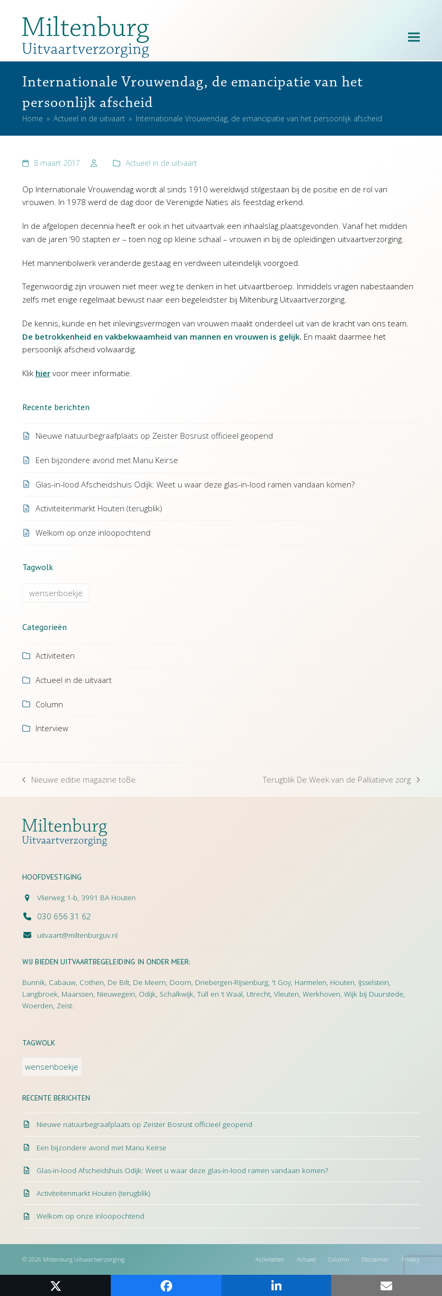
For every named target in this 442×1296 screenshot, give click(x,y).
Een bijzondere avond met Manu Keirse (107, 460)
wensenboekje (56, 593)
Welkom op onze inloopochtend (93, 532)
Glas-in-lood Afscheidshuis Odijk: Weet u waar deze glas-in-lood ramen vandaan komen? (195, 484)
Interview (52, 728)
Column (49, 704)
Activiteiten (55, 655)
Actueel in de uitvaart (161, 163)
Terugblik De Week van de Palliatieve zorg (341, 780)
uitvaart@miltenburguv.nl (77, 935)
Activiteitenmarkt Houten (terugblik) (99, 508)
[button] (414, 36)
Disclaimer (375, 1259)
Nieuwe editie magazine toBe (79, 780)
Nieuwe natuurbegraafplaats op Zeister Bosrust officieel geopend (154, 435)
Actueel (306, 1259)
